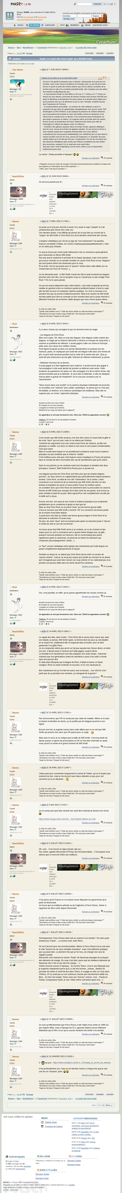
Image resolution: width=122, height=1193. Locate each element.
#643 (43, 1019)
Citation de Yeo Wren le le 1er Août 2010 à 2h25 (59, 78)
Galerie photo (51, 1122)
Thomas (84, 1138)
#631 (43, 176)
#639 (43, 805)
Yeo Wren (17, 69)
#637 (43, 712)
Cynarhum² (107, 42)
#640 (43, 843)
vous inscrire (42, 17)
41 (18, 53)
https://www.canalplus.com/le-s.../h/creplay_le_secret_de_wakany (82, 1063)
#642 (43, 932)
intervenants (20, 1169)
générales (27, 1166)
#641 (43, 894)
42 (20, 53)
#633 (43, 324)
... (16, 53)
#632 (43, 221)
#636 (43, 631)
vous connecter (28, 17)
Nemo (15, 221)
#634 (43, 432)
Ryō (69, 48)
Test (93, 1138)
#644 (43, 1056)
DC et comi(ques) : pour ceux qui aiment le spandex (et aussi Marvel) (85, 1125)
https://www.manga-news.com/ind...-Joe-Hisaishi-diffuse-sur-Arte (67, 819)
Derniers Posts (73, 1165)
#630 (43, 69)
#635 (43, 587)
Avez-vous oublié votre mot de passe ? (30, 19)
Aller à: (94, 1105)
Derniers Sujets (74, 1161)
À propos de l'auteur (54, 1126)
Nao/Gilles (63, 48)
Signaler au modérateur (91, 158)
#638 (43, 768)
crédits (71, 1185)
